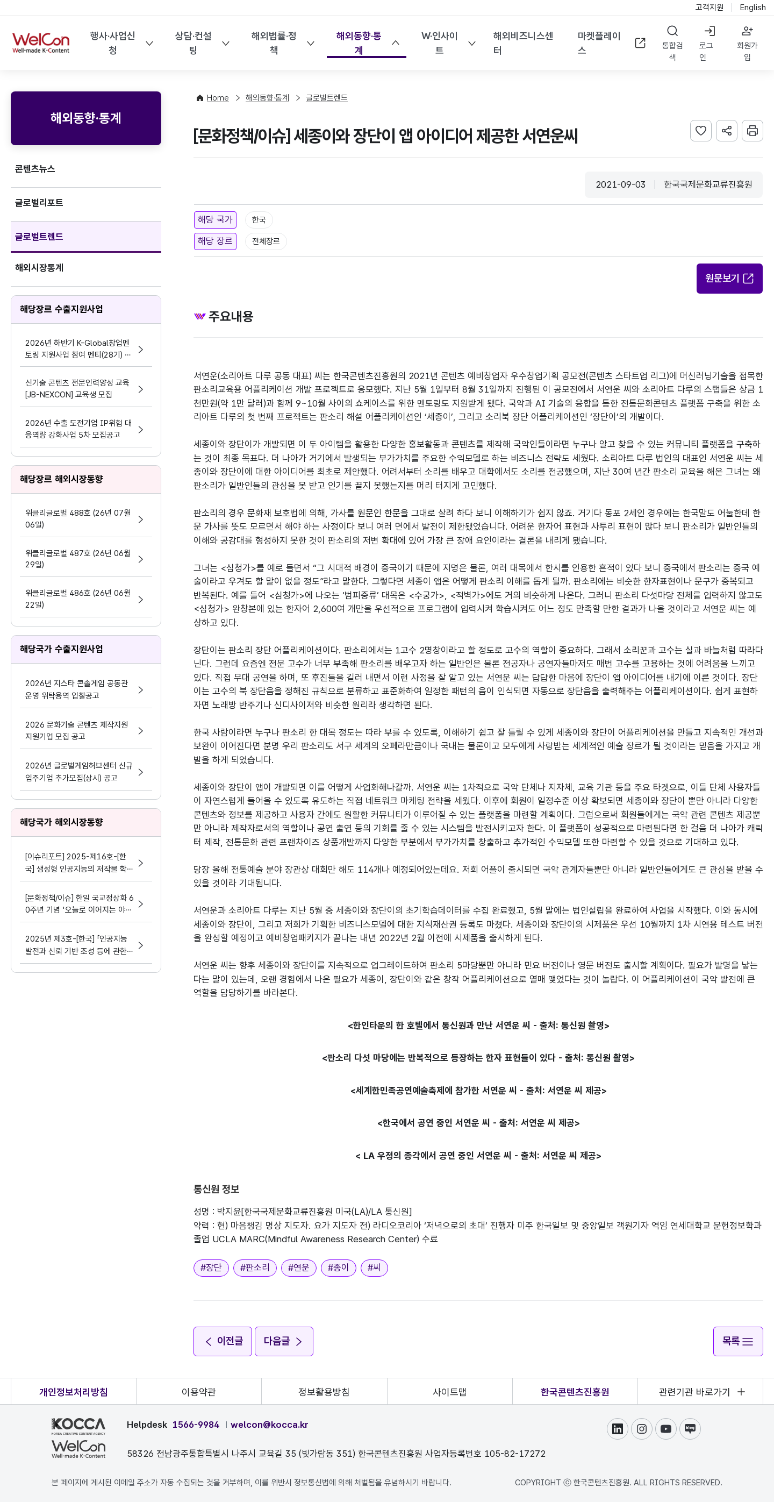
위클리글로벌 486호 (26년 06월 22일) (78, 599)
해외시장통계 (39, 267)
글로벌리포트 (39, 202)
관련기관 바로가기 (694, 1391)
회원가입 (747, 52)
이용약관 (199, 1391)
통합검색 (672, 52)
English (753, 7)
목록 (738, 1340)
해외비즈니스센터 (523, 43)
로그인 (706, 52)
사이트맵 (450, 1391)
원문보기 (730, 278)
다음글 (284, 1340)
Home (218, 98)
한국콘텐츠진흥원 (575, 1391)
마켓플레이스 (612, 43)
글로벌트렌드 (39, 236)
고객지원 (709, 7)
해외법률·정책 (274, 43)
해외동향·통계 (359, 43)
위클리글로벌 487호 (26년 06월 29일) (78, 559)
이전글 (223, 1340)
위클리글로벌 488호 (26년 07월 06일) (78, 519)
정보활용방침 (324, 1391)
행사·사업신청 (112, 43)
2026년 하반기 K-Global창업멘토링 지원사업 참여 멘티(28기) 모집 (78, 349)
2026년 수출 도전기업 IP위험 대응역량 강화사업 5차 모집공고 (78, 429)
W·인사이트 (439, 43)
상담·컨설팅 (193, 43)
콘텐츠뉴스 (35, 168)
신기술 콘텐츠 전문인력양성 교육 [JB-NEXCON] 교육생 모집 (77, 389)
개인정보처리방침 (73, 1391)
